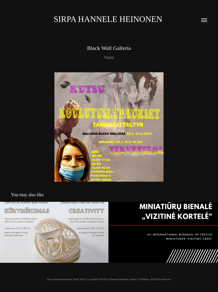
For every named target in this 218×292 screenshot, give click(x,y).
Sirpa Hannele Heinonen (109, 19)
